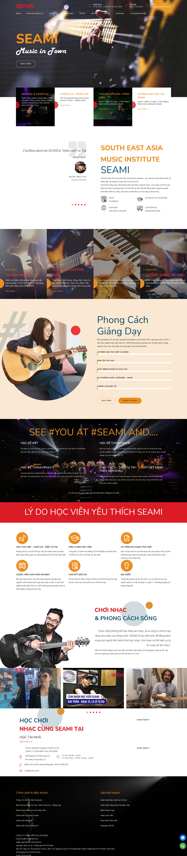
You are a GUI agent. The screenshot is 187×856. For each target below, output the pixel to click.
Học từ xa (53, 13)
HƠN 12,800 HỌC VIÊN (80, 547)
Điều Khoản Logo (107, 810)
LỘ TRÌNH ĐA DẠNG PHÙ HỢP (136, 547)
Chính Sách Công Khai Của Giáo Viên (115, 805)
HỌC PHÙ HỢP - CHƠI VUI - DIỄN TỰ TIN (37, 547)
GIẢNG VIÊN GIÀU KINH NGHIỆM (32, 575)
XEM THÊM (26, 742)
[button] (72, 205)
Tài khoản (120, 13)
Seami (18, 13)
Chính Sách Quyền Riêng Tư (27, 826)
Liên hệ (107, 13)
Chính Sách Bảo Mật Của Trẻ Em (113, 800)
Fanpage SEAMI (107, 826)
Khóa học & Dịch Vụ (35, 13)
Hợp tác (94, 13)
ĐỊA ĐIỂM (126, 575)
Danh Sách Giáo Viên (108, 821)
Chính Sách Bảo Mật (24, 821)
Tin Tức (82, 13)
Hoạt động (68, 13)
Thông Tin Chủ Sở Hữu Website (29, 800)
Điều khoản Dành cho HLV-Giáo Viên (31, 810)
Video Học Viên (106, 816)
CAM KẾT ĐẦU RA (78, 575)
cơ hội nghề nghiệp (138, 13)
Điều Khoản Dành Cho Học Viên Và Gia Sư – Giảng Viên (38, 805)
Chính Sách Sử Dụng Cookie (27, 816)
